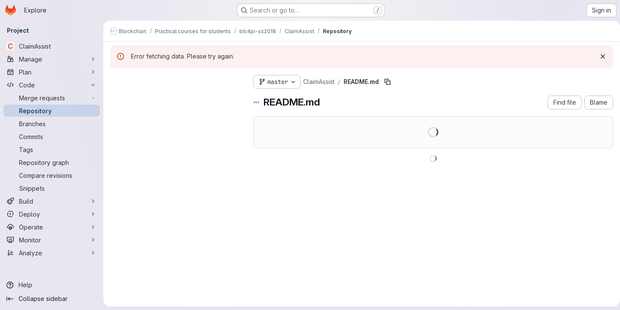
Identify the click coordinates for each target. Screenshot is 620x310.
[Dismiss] (599, 56)
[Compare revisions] (51, 175)
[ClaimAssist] (51, 46)
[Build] (51, 201)
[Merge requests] (51, 98)
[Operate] (51, 227)
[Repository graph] (51, 162)
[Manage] (51, 59)
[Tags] (51, 149)
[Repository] (51, 111)
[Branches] (51, 124)
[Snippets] (51, 188)
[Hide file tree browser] (117, 80)
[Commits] (51, 136)
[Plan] (51, 72)
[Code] (51, 85)
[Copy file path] (387, 82)
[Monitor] (51, 240)
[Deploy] (51, 214)
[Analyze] (51, 253)
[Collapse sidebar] (51, 299)
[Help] (51, 285)
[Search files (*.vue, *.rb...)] (174, 97)
